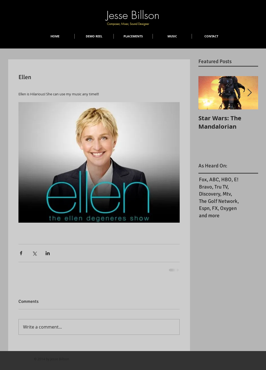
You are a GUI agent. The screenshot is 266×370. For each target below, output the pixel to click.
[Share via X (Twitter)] (34, 253)
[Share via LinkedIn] (47, 253)
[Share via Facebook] (21, 253)
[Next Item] (249, 93)
